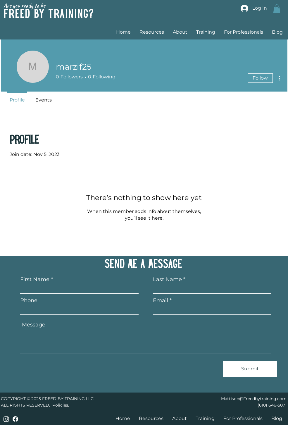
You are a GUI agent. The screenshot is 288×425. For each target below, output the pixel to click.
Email (160, 300)
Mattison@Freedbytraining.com (254, 398)
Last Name (167, 279)
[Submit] (250, 369)
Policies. (60, 405)
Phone (28, 300)
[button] (276, 8)
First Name (34, 279)
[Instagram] (6, 419)
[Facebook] (15, 419)
